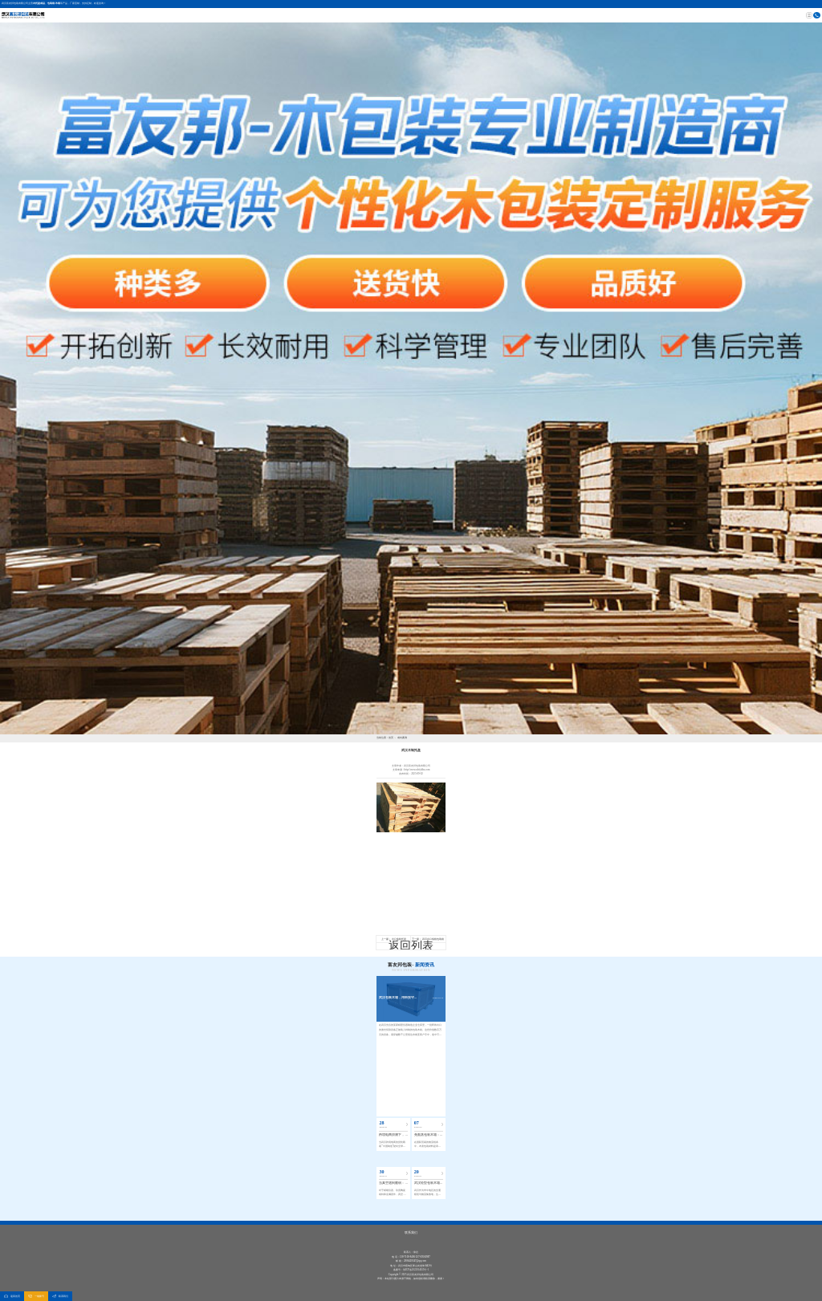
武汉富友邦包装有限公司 (15, 3)
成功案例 (402, 737)
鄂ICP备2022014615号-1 (416, 1269)
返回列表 (411, 945)
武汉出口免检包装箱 (433, 939)
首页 (391, 737)
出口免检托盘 (399, 939)
